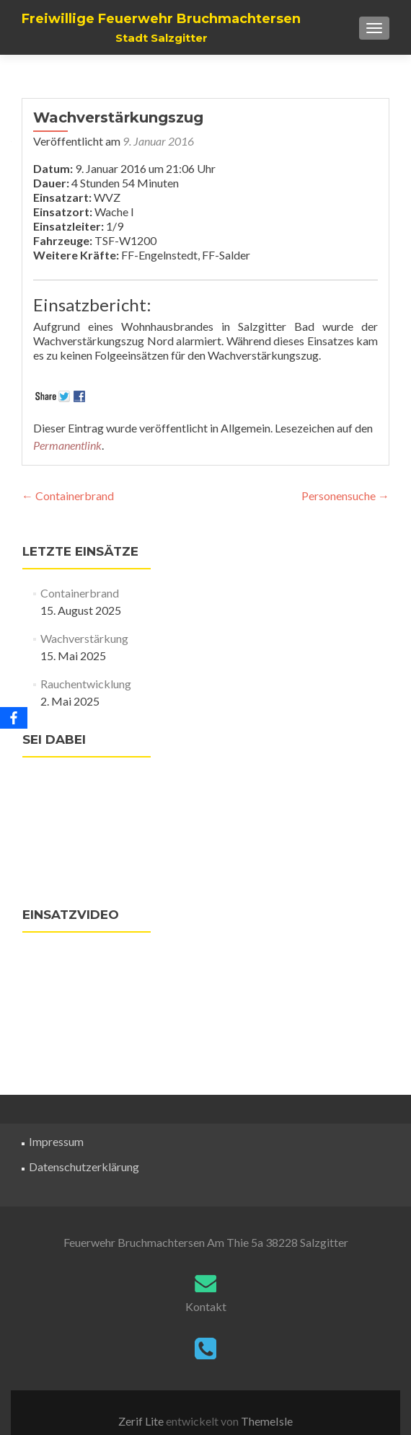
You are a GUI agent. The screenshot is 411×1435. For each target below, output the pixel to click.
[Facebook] (13, 718)
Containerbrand (68, 495)
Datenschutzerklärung (84, 1166)
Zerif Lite (142, 1421)
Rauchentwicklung (85, 683)
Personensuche (345, 495)
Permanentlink (67, 445)
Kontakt (205, 1306)
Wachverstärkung (84, 638)
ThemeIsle (267, 1421)
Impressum (56, 1141)
